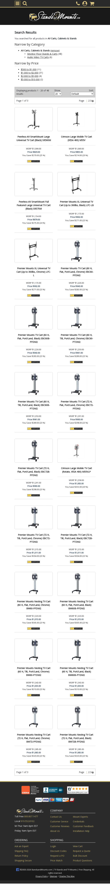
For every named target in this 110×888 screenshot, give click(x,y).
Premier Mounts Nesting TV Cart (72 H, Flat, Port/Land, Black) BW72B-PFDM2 (76, 738)
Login (53, 846)
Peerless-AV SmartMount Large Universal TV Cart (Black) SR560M (33, 138)
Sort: (91, 90)
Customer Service (59, 821)
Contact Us (56, 816)
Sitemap (53, 876)
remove (55, 50)
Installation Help (81, 830)
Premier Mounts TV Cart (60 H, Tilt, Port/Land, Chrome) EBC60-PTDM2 (76, 338)
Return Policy (21, 855)
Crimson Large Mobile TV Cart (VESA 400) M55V (76, 138)
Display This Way (66, 876)
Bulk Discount (80, 855)
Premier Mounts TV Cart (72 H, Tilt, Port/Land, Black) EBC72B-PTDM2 (76, 538)
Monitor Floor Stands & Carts (42, 53)
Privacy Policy (42, 876)
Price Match (56, 860)
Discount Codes (58, 850)
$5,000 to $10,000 (30, 79)
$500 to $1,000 (28, 69)
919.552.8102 (27, 821)
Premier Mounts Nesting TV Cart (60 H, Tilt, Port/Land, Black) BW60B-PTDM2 (76, 672)
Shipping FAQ (21, 850)
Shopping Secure (23, 860)
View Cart (78, 846)
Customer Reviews (59, 826)
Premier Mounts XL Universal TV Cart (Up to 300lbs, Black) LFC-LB (76, 203)
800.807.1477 (31, 816)
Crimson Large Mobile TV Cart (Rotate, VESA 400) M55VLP (76, 470)
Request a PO (57, 855)
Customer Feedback (83, 826)
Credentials (78, 821)
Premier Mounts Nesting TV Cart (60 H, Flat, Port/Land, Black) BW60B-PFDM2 (76, 605)
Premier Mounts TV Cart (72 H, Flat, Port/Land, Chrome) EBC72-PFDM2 (76, 405)
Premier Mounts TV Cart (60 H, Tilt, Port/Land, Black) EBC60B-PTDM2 (34, 405)
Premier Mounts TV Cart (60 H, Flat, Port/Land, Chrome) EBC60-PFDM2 (76, 272)
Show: (57, 90)
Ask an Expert (22, 846)
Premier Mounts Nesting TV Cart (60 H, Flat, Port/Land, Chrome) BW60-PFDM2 (33, 605)
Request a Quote (81, 850)
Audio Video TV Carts (38, 57)
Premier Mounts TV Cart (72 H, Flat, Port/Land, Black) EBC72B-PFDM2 (33, 472)
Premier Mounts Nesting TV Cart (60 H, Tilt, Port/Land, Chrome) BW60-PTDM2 (33, 672)
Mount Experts (80, 816)
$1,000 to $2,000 (29, 72)
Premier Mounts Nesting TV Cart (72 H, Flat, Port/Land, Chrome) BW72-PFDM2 (33, 738)
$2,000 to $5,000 (29, 76)
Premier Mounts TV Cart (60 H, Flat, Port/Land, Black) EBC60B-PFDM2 (33, 338)
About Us (55, 830)
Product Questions (82, 860)
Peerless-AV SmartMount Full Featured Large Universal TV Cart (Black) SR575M (34, 205)
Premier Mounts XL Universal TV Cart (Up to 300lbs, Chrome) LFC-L (33, 272)
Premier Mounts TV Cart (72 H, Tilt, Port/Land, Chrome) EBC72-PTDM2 (33, 538)
